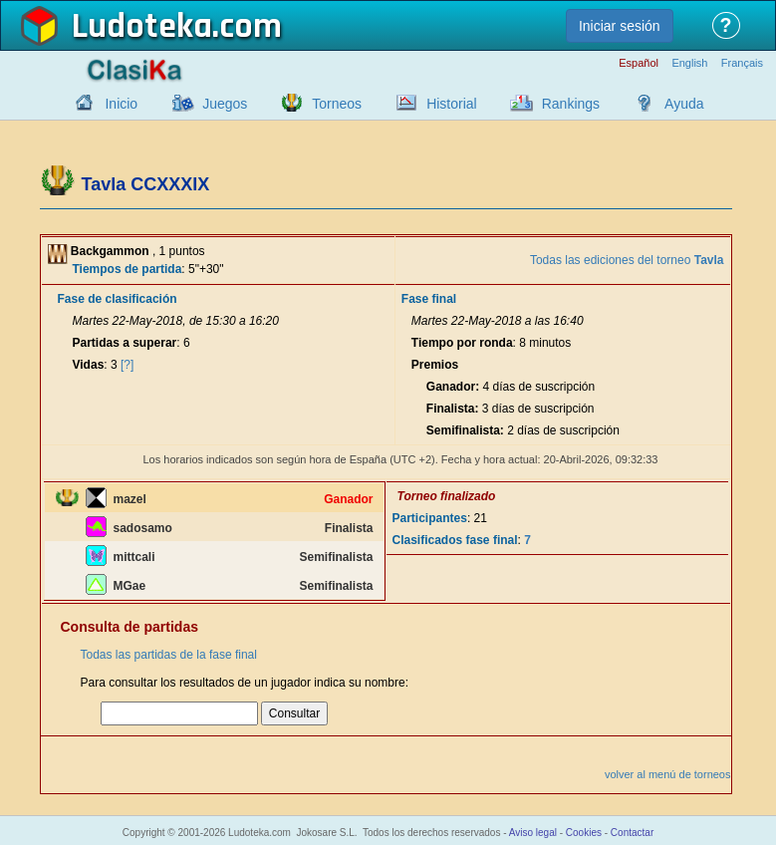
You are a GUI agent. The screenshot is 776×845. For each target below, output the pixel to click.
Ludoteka (142, 27)
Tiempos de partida (127, 269)
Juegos (224, 104)
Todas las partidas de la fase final (169, 655)
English (689, 63)
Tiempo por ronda (462, 343)
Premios (434, 365)
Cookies (584, 832)
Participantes (429, 518)
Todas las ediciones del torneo (627, 260)
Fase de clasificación (117, 299)
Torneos (337, 104)
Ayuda (683, 104)
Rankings (571, 104)
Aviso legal (533, 832)
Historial (451, 104)
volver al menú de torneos (668, 774)
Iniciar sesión (619, 26)
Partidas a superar (125, 343)
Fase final (428, 299)
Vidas (89, 365)
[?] (127, 365)
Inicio (121, 104)
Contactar (632, 832)
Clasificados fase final (455, 540)
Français (742, 63)
